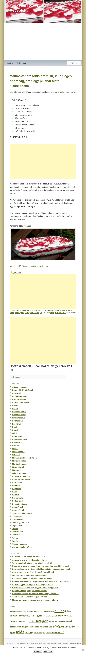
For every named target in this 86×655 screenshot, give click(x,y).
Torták (15, 529)
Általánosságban (19, 387)
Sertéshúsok (17, 501)
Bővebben (48, 651)
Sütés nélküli (34, 310)
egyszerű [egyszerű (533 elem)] (15, 615)
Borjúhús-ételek (19, 399)
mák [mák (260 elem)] (62, 621)
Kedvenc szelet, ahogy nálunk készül (28, 557)
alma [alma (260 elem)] (12, 611)
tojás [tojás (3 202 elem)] (20, 632)
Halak (14, 427)
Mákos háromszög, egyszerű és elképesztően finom (35, 600)
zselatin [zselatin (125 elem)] (48, 632)
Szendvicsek (17, 519)
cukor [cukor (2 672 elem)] (59, 611)
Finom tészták (18, 418)
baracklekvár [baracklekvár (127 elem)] (18, 611)
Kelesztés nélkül (19, 439)
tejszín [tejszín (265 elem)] (12, 633)
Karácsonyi (17, 436)
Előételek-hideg (19, 411)
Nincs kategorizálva (21, 479)
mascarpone (19, 313)
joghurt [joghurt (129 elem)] (53, 616)
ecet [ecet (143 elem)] (69, 611)
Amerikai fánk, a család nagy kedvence (29, 597)
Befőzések (16, 393)
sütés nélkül (34, 313)
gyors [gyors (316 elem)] (39, 616)
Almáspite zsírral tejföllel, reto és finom (29, 560)
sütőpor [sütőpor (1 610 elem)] (58, 626)
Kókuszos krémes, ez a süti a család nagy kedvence (35, 594)
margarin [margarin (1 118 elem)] (42, 621)
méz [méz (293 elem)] (66, 621)
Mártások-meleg (19, 464)
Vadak (15, 538)
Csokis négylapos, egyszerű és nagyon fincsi (32, 584)
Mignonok (16, 470)
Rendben (37, 651)
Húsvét (15, 430)
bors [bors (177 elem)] (24, 611)
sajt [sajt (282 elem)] (31, 627)
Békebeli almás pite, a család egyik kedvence (32, 578)
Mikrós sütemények (21, 473)
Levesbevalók (18, 452)
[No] (83, 650)
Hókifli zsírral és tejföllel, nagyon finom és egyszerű (35, 587)
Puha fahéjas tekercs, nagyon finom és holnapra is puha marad (40, 581)
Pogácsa (16, 485)
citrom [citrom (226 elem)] (44, 611)
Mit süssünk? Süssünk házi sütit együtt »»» (29, 266)
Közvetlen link (60, 313)
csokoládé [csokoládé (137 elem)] (50, 611)
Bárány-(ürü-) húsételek (22, 390)
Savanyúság (17, 498)
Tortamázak (17, 535)
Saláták (15, 495)
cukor (57, 310)
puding (27, 313)
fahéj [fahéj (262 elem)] (22, 616)
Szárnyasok (17, 516)
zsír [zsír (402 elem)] (53, 632)
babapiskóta (49, 310)
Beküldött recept (23, 310)
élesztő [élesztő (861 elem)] (59, 632)
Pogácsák (16, 489)
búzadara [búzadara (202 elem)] (37, 611)
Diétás (15, 405)
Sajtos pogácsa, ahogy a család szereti (29, 591)
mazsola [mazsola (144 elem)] (51, 621)
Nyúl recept (17, 482)
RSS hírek (26, 643)
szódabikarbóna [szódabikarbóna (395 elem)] (41, 626)
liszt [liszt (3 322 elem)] (32, 621)
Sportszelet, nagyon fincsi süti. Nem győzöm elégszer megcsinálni (41, 569)
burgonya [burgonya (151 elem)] (30, 611)
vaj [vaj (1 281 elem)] (31, 632)
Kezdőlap (9, 63)
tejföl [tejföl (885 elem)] (72, 626)
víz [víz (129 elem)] (35, 632)
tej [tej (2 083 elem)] (67, 626)
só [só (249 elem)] (51, 627)
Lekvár (15, 449)
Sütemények (17, 507)
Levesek (16, 455)
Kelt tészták (17, 442)
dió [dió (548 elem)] (66, 611)
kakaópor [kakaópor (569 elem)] (61, 615)
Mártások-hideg (19, 461)
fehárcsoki (63, 310)
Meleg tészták (18, 467)
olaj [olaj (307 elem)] (70, 621)
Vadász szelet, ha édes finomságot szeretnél (32, 563)
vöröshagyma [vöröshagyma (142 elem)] (40, 632)
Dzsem (15, 408)
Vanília (15, 541)
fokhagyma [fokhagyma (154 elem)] (29, 616)
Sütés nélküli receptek (22, 513)
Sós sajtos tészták (20, 504)
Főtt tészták (17, 421)
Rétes (14, 492)
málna (12, 313)
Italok (14, 433)
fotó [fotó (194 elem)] (34, 616)
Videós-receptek (19, 544)
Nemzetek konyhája (21, 476)
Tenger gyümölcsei (20, 522)
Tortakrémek (17, 532)
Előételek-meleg (19, 415)
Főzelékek (16, 424)
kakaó (70, 310)
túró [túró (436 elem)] (27, 632)
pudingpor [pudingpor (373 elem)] (24, 627)
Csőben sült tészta (20, 402)
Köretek (15, 445)
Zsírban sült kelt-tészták (23, 547)
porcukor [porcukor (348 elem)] (14, 627)
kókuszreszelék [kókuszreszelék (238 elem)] (16, 621)
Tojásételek (17, 525)
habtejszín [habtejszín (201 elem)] (46, 616)
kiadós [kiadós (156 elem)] (69, 616)
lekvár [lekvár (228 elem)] (25, 621)
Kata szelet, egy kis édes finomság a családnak (33, 572)
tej (41, 313)
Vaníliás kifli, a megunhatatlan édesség (29, 575)
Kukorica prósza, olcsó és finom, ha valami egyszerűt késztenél (40, 566)
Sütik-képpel (21, 63)
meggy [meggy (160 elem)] (57, 621)
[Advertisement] (43, 41)
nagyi (52, 313)
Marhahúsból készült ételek (24, 458)
